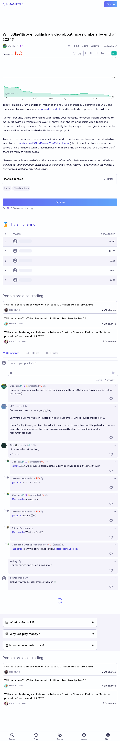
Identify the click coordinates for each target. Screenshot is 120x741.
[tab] (11, 353)
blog (40, 109)
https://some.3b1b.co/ (66, 548)
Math (7, 188)
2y (44, 385)
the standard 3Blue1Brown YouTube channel (43, 143)
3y (34, 445)
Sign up (111, 4)
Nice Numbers (21, 188)
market (56, 109)
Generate (108, 178)
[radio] (86, 53)
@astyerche (18, 499)
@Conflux (17, 482)
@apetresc (18, 548)
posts (47, 109)
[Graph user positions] (79, 53)
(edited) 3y (21, 406)
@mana (16, 465)
